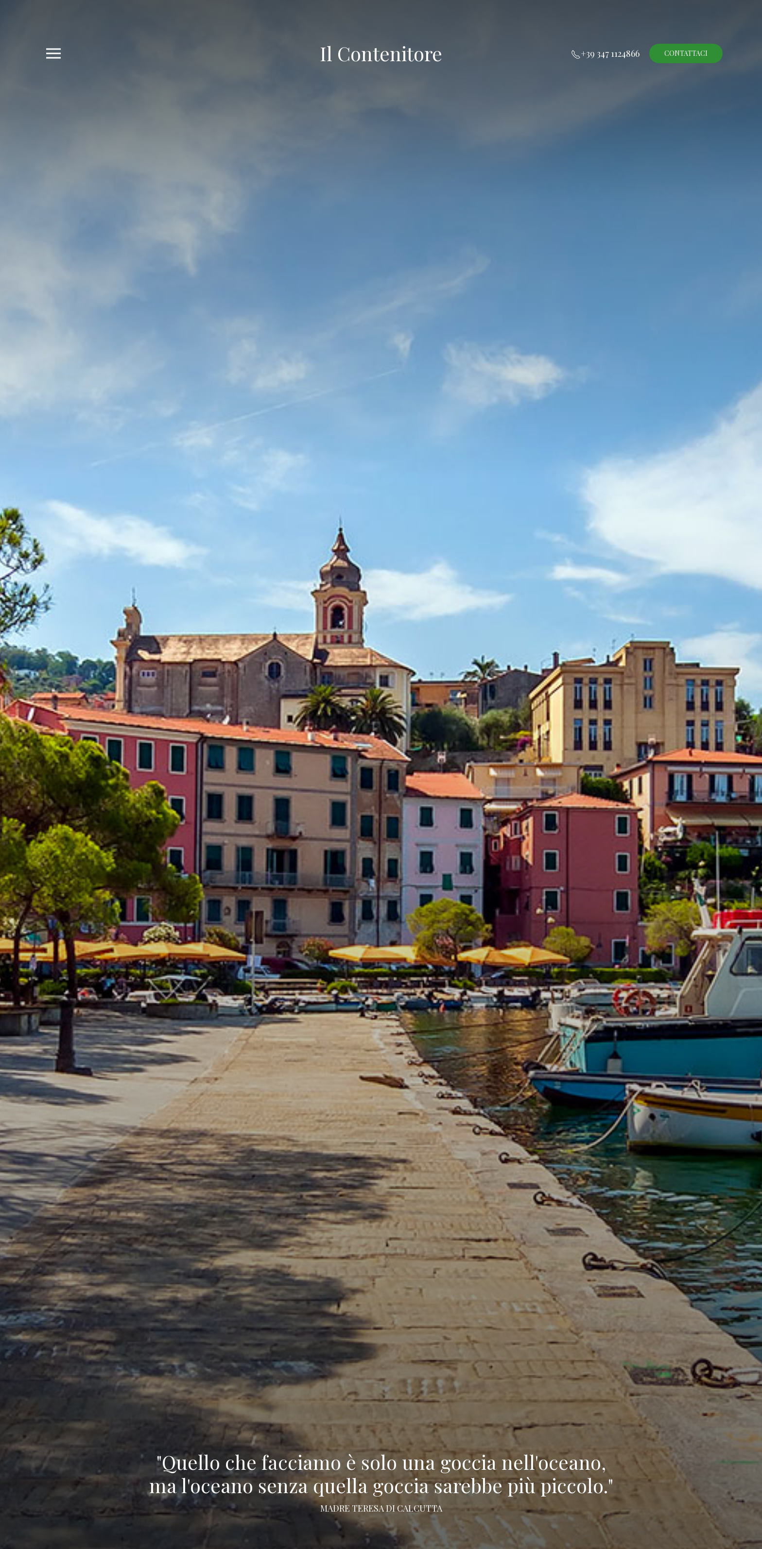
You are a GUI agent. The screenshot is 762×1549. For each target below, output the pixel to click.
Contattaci (686, 53)
